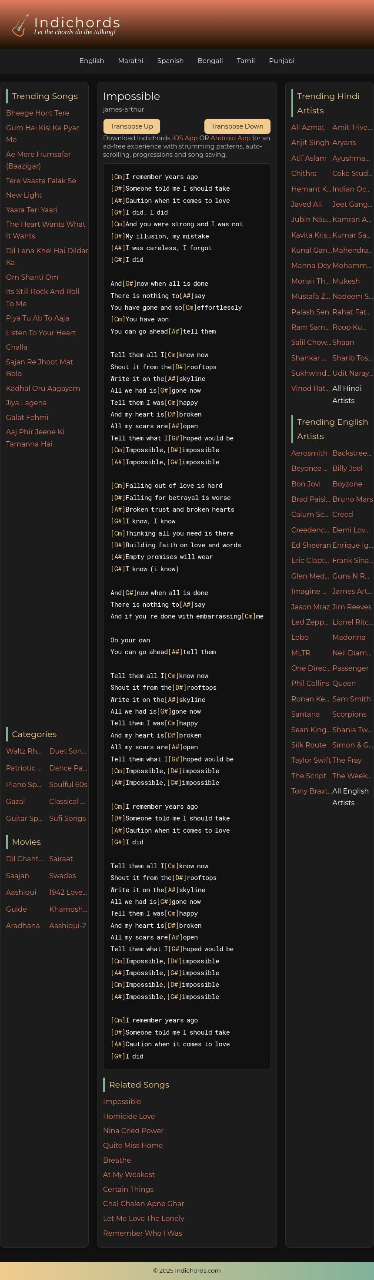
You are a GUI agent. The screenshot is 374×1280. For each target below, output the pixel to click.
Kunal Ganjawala (312, 250)
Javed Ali (306, 204)
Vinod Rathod (312, 388)
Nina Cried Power (133, 1131)
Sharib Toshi (353, 358)
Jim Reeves (351, 607)
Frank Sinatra (353, 560)
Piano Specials (25, 785)
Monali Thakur (312, 281)
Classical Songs (68, 801)
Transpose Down (237, 126)
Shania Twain (353, 730)
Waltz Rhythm (25, 751)
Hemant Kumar (312, 189)
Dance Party (68, 768)
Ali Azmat (308, 127)
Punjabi (281, 60)
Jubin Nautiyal (312, 219)
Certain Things (128, 1189)
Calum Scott (312, 514)
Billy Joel (347, 468)
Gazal (15, 801)
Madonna (349, 637)
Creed (342, 514)
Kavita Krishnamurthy (312, 235)
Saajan (17, 876)
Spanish (170, 60)
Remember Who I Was (142, 1233)
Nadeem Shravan (353, 296)
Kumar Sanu (353, 235)
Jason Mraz (310, 607)
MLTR (301, 653)
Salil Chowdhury (312, 342)
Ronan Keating (312, 699)
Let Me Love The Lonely (143, 1218)
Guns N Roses (353, 576)
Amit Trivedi (353, 127)
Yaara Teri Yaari (32, 210)
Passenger (350, 668)
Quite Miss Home (133, 1145)
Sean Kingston (312, 730)
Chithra (304, 173)
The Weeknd (353, 776)
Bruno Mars (352, 499)
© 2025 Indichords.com (187, 1270)
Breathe (117, 1160)
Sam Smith (351, 699)
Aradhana (23, 926)
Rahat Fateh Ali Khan (353, 312)
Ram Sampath (312, 327)
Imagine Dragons (312, 591)
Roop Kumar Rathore (353, 327)
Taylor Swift (311, 760)
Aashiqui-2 (67, 926)
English (92, 60)
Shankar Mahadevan (312, 358)
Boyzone (347, 484)
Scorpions (349, 714)
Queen (344, 683)
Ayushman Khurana (353, 158)
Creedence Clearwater (312, 530)
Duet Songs (68, 751)
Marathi (130, 60)
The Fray (346, 760)
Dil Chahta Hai (25, 859)
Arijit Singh (310, 143)
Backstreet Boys (353, 453)
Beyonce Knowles (312, 468)
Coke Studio (353, 173)
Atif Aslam (309, 158)
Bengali (210, 60)
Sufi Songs (67, 818)
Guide (16, 909)
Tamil (246, 60)
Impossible (122, 1102)
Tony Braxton (312, 791)
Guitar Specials (25, 818)
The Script (309, 776)
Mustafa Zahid (312, 296)
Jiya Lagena (26, 403)
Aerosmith (309, 453)
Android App (231, 138)
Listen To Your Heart (41, 333)
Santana (305, 714)
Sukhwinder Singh (312, 373)
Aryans (344, 143)
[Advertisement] (47, 588)
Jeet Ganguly (353, 204)
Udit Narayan (353, 373)
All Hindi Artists (347, 394)
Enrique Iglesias (353, 545)
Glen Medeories (312, 576)
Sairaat (61, 859)
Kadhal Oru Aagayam (43, 388)
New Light (24, 195)
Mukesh (346, 281)
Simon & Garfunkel (353, 745)
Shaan (343, 342)
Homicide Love (129, 1116)
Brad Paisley (312, 499)
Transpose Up (131, 126)
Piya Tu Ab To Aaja (37, 318)
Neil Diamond (353, 653)
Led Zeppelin (312, 622)
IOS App (185, 138)
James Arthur (353, 591)
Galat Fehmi (27, 417)
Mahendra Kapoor (353, 250)
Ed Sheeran (311, 545)
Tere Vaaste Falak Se (41, 181)
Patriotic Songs (25, 768)
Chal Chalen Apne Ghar (143, 1204)
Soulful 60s (68, 785)
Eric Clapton (312, 560)
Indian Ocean (353, 189)
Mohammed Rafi (353, 265)
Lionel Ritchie (353, 622)
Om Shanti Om (32, 277)
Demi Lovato (353, 530)
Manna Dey (311, 265)
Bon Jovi (306, 484)
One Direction (312, 668)
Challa (17, 347)
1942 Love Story (68, 892)
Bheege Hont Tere (37, 113)
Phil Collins (310, 683)
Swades (62, 876)
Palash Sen (310, 312)
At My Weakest (129, 1175)
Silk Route (308, 745)
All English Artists (350, 797)
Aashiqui (21, 892)
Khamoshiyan (68, 909)
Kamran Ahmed (353, 219)
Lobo (300, 637)
